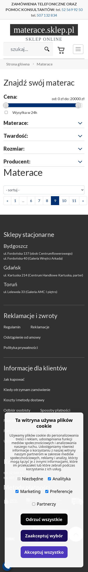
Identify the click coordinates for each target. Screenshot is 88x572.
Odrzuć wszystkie (44, 519)
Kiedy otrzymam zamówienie (27, 389)
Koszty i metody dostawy (24, 400)
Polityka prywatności (21, 347)
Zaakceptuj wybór (44, 536)
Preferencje (59, 491)
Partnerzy (44, 504)
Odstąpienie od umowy (22, 337)
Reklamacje (40, 327)
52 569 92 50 (72, 9)
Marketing (28, 491)
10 (64, 200)
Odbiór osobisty (17, 410)
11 (74, 200)
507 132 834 (47, 15)
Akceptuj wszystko (44, 552)
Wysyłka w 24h (24, 112)
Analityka (59, 478)
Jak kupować (14, 379)
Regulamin (12, 327)
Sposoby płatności (55, 410)
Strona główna (18, 64)
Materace (45, 64)
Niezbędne (30, 478)
